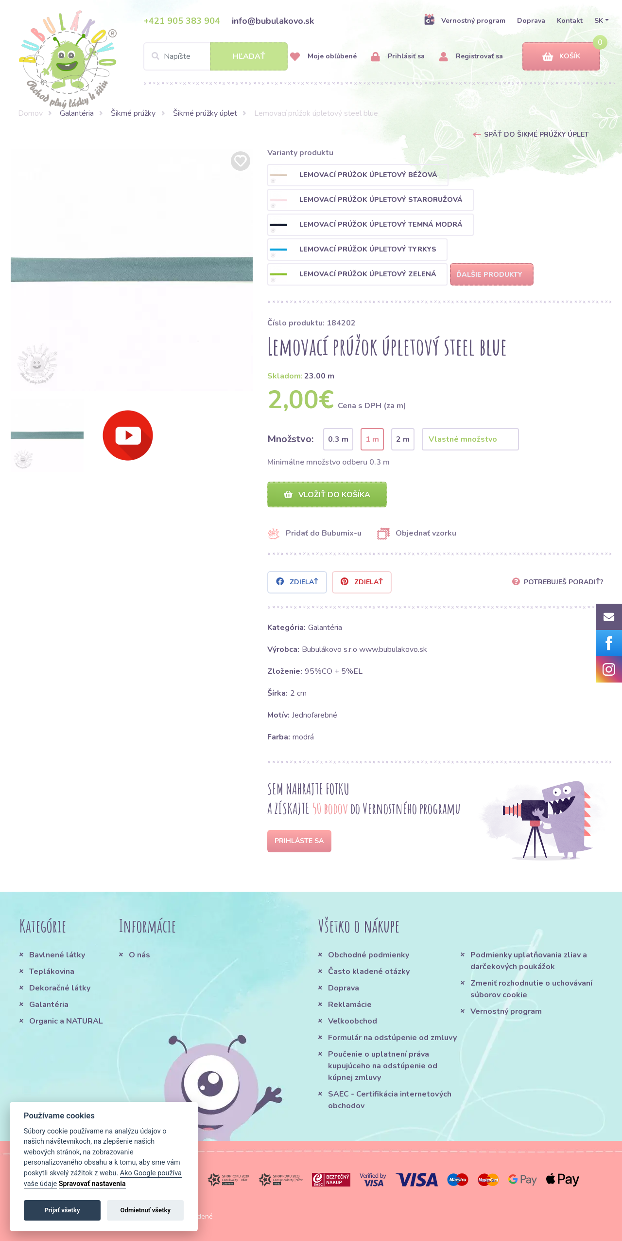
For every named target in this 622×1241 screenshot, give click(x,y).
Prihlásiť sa (398, 57)
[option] (132, 270)
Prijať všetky (62, 1210)
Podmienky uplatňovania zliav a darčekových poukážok (528, 961)
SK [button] (598, 20)
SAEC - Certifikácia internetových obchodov (389, 1100)
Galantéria (77, 113)
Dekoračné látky (59, 988)
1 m (372, 439)
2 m (403, 439)
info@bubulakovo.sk (273, 21)
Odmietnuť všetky (146, 1210)
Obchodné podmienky (368, 955)
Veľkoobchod (352, 1021)
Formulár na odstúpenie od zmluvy (392, 1037)
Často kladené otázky (369, 971)
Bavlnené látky (57, 955)
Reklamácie (350, 1004)
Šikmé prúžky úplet (205, 113)
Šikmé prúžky (133, 113)
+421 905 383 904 (181, 21)
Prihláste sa (299, 840)
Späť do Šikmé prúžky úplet (536, 134)
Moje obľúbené (323, 57)
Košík (561, 57)
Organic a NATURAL (66, 1021)
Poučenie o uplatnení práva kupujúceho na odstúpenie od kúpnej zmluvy (382, 1066)
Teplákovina (51, 971)
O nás (139, 955)
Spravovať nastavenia (92, 1184)
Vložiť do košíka (327, 494)
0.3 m (338, 439)
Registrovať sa (471, 57)
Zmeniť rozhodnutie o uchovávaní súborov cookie (531, 989)
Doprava (531, 20)
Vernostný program (464, 20)
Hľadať (249, 56)
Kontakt (570, 20)
